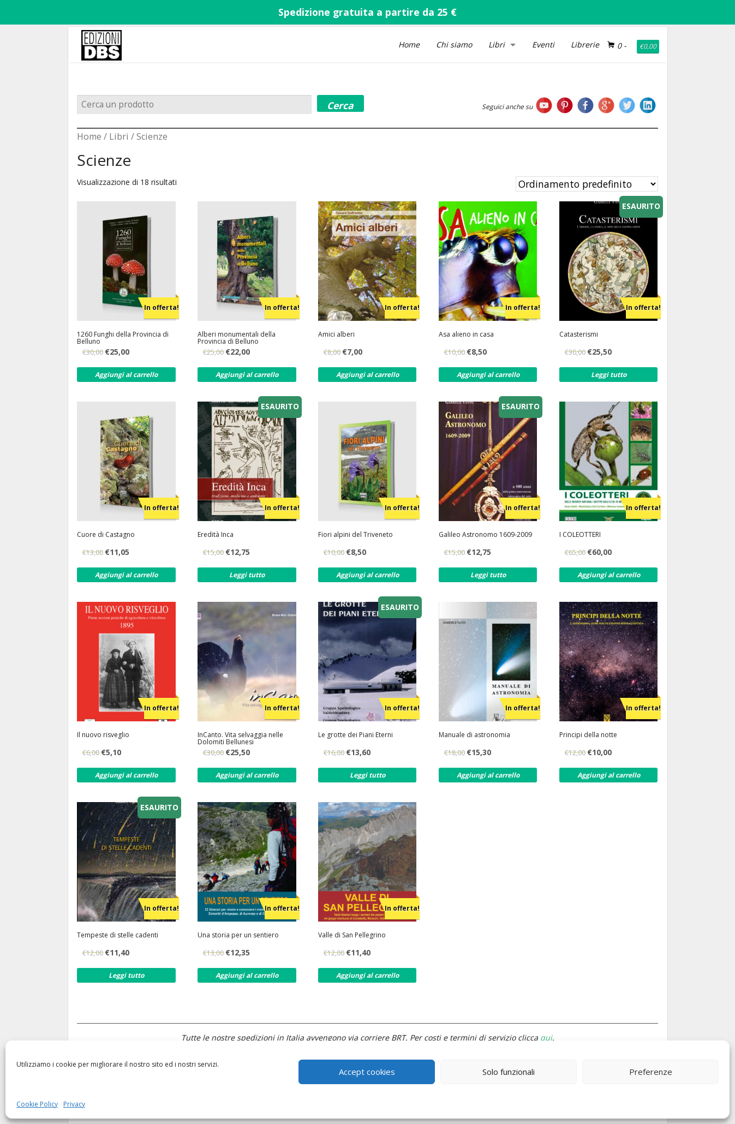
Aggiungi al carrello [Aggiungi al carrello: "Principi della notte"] (608, 775)
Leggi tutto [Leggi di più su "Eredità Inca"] (247, 574)
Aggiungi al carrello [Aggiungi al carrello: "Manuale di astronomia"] (488, 775)
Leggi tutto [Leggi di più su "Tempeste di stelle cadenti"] (126, 975)
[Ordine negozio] (587, 184)
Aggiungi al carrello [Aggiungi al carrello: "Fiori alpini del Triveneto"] (367, 574)
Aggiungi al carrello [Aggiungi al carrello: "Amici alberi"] (367, 374)
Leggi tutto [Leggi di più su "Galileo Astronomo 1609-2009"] (488, 574)
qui (546, 1037)
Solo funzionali (508, 1071)
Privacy (74, 1104)
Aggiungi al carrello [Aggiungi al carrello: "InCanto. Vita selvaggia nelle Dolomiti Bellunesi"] (247, 775)
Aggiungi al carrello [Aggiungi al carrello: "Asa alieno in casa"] (488, 374)
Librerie (585, 44)
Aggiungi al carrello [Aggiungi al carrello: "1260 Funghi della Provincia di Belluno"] (126, 374)
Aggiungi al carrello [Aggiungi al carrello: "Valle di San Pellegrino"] (367, 975)
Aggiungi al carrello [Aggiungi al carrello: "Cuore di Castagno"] (126, 574)
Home (409, 44)
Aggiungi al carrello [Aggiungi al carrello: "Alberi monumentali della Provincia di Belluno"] (247, 374)
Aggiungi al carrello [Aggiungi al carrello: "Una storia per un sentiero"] (247, 975)
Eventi (543, 44)
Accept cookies (367, 1071)
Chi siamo (454, 44)
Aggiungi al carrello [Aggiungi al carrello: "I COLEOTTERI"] (608, 574)
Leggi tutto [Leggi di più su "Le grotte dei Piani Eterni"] (367, 775)
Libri (496, 44)
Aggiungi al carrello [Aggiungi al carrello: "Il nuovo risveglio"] (126, 775)
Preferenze (650, 1071)
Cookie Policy (37, 1104)
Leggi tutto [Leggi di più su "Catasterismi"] (608, 374)
